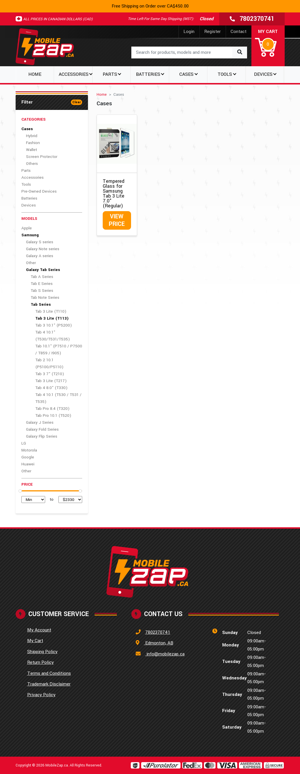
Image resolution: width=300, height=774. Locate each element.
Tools (26, 184)
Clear (76, 102)
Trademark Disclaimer (49, 684)
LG (23, 443)
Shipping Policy (42, 651)
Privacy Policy (41, 695)
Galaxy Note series (42, 249)
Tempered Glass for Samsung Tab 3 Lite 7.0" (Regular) (113, 193)
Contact (238, 31)
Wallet (31, 149)
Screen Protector (41, 156)
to (52, 499)
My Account (39, 630)
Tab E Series (42, 283)
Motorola (29, 450)
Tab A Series (42, 276)
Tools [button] (225, 74)
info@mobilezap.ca (165, 654)
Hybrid (31, 136)
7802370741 (157, 632)
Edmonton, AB (158, 643)
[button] (268, 43)
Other (31, 263)
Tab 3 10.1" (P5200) (53, 325)
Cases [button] (186, 74)
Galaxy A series (39, 256)
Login (188, 31)
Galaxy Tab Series (43, 269)
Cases (27, 129)
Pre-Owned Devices (39, 191)
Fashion (33, 142)
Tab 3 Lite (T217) (51, 381)
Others (32, 163)
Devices (28, 205)
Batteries (29, 198)
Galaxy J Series (40, 422)
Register (212, 31)
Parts (26, 170)
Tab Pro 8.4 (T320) (52, 408)
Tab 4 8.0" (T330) (51, 387)
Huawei (27, 464)
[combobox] (189, 52)
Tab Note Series (45, 297)
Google (27, 457)
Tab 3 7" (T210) (49, 374)
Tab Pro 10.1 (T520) (53, 415)
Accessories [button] (74, 74)
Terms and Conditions (49, 673)
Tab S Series (42, 290)
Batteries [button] (148, 74)
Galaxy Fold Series (42, 429)
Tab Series (41, 304)
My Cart (35, 640)
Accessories (32, 177)
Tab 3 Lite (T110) (50, 311)
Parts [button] (110, 74)
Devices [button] (263, 74)
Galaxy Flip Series (41, 436)
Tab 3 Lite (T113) (52, 318)
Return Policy (40, 662)
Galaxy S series (39, 242)
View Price (117, 220)
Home (34, 74)
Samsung (30, 235)
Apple (26, 228)
